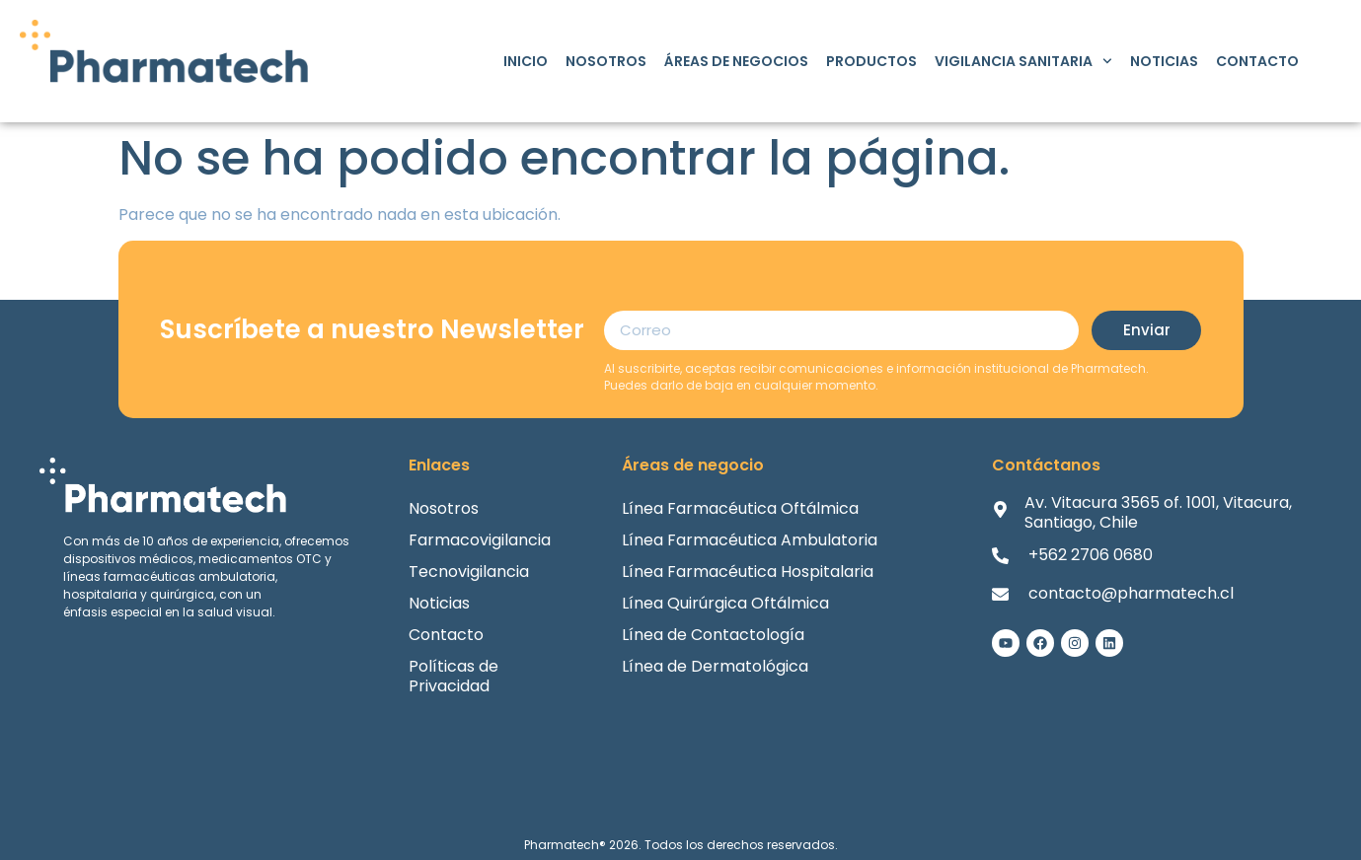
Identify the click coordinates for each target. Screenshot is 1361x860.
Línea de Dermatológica (715, 666)
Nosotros (606, 61)
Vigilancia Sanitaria (1023, 61)
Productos (871, 61)
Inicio (525, 61)
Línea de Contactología (713, 634)
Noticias (1164, 61)
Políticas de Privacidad (453, 676)
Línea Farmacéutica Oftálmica (740, 508)
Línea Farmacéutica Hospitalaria (747, 571)
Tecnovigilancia (469, 571)
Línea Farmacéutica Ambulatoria (749, 540)
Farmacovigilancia (480, 540)
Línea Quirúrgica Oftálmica (725, 603)
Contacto (1257, 61)
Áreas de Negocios (736, 61)
